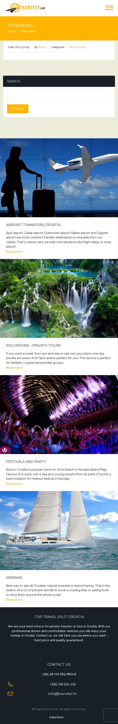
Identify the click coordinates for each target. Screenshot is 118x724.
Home (12, 31)
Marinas (14, 577)
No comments (78, 47)
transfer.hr (56, 717)
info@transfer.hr (62, 694)
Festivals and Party (26, 462)
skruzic (42, 47)
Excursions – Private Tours (33, 345)
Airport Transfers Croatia (33, 225)
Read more (14, 251)
